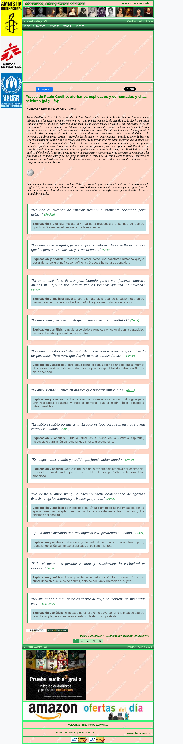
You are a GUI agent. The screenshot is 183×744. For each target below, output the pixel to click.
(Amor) (106, 249)
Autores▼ (39, 26)
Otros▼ (79, 26)
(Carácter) (48, 603)
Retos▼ (67, 26)
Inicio (27, 26)
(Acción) (49, 214)
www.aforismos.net (139, 733)
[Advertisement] (88, 56)
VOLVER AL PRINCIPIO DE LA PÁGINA (88, 725)
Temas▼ (53, 26)
